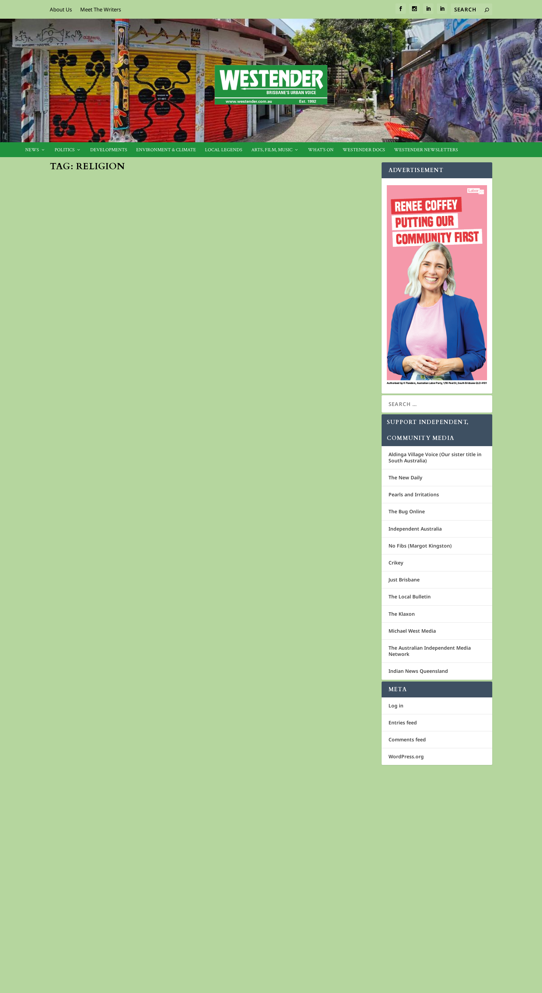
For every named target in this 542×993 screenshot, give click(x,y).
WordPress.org (406, 756)
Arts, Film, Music (271, 150)
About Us (61, 9)
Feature (171, 311)
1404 (285, 617)
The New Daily (405, 477)
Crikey (396, 562)
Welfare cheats (252, 412)
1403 (119, 722)
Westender (72, 399)
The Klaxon (402, 614)
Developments (108, 150)
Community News (132, 311)
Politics (65, 150)
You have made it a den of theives (116, 388)
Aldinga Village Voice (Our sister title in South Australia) (435, 457)
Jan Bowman (74, 311)
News (32, 150)
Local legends (223, 150)
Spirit (132, 399)
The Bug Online (407, 511)
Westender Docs (364, 150)
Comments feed (407, 739)
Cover (156, 311)
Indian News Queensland (418, 671)
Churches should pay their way (281, 819)
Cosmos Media (96, 905)
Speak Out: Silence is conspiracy (282, 259)
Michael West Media (412, 631)
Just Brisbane (404, 579)
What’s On (321, 150)
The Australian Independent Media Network (430, 650)
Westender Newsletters (426, 150)
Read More (76, 355)
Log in (396, 705)
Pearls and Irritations (414, 494)
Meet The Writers (100, 9)
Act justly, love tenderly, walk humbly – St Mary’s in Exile (129, 708)
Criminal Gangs (84, 486)
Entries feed (403, 722)
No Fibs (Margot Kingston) (420, 545)
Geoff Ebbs (72, 722)
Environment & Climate (166, 150)
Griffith (289, 830)
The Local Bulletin (410, 596)
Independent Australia (415, 528)
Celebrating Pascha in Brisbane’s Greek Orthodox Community (125, 297)
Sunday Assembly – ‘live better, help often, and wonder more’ (288, 602)
